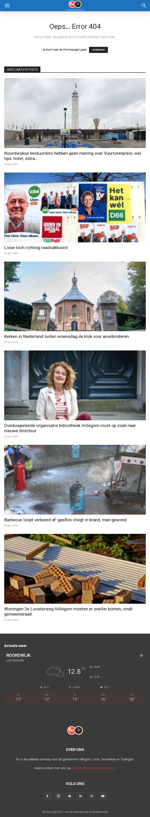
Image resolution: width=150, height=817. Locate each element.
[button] (7, 5)
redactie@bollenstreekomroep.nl (94, 768)
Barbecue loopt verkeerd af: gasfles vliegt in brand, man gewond (65, 519)
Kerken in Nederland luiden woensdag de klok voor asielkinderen (66, 336)
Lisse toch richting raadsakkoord (36, 247)
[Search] (144, 5)
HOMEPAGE (98, 50)
